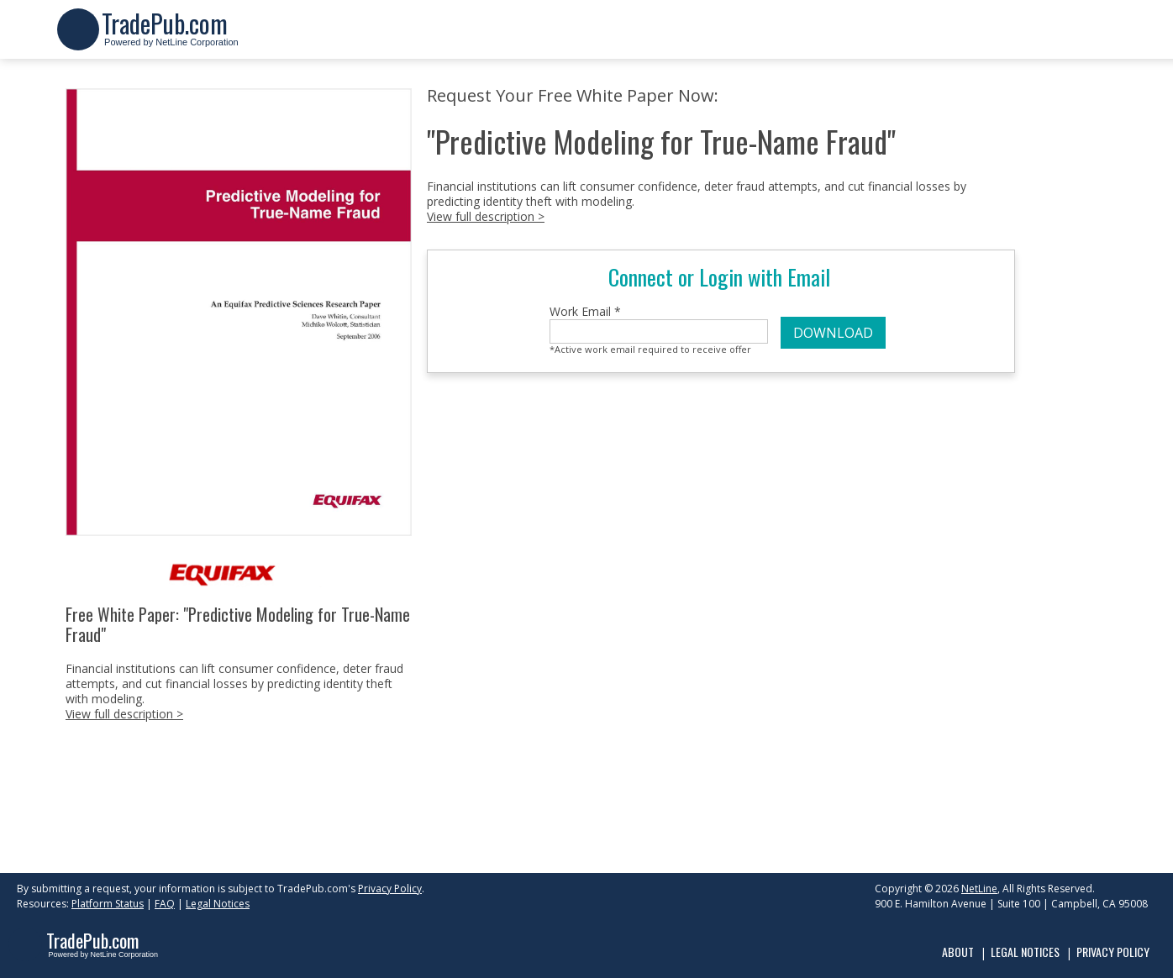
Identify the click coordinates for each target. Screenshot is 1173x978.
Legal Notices (218, 903)
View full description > (124, 714)
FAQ (165, 903)
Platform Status (107, 903)
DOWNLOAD (833, 332)
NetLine (979, 888)
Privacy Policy (390, 888)
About (958, 951)
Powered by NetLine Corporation (170, 36)
